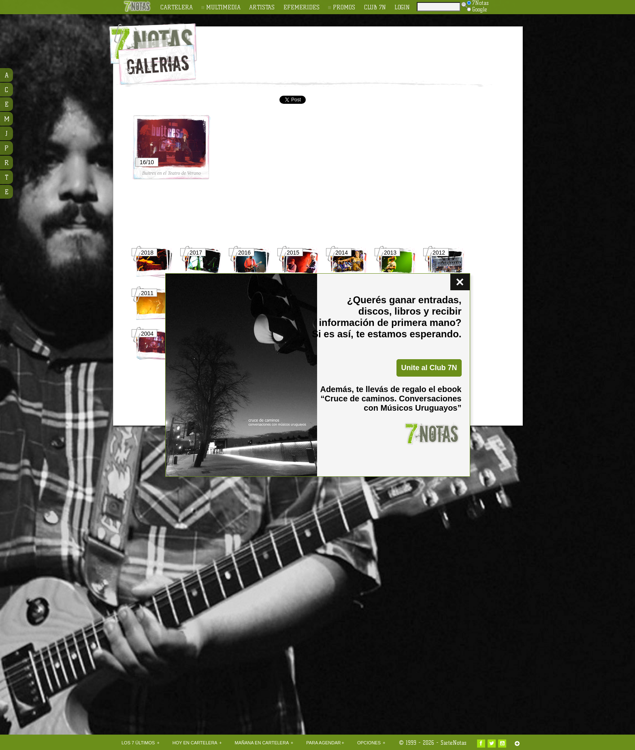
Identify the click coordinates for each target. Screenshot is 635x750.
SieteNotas (454, 742)
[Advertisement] (370, 49)
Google (477, 9)
